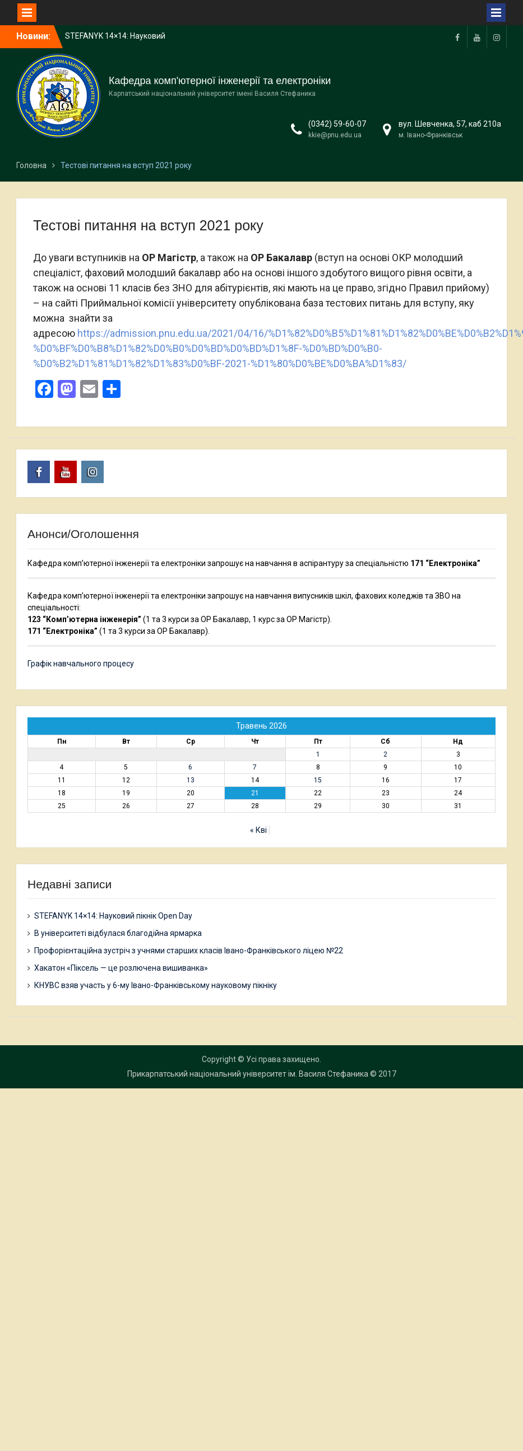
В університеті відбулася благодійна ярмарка (118, 933)
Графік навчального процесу (80, 663)
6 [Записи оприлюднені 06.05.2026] (190, 767)
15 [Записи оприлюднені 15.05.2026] (318, 780)
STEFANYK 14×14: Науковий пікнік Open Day (113, 915)
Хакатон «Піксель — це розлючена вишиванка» (121, 967)
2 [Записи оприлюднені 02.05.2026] (385, 754)
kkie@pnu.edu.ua (335, 135)
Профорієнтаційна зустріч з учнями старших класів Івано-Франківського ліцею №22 (188, 950)
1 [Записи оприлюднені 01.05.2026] (318, 754)
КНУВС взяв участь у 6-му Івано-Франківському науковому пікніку (155, 985)
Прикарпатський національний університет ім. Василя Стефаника (247, 1073)
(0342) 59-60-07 (337, 123)
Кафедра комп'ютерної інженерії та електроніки (220, 80)
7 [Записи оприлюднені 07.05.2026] (255, 767)
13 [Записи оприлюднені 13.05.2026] (191, 780)
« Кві (258, 830)
